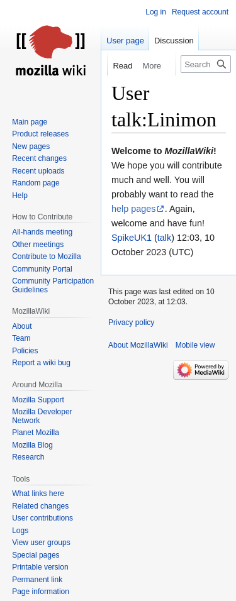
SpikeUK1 (131, 238)
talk (164, 238)
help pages (133, 209)
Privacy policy (131, 322)
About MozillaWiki (138, 345)
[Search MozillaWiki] (206, 64)
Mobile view (195, 345)
